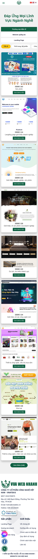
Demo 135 (19, 363)
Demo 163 (19, 89)
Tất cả (6, 46)
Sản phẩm (6, 519)
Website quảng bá (19, 35)
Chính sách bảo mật (28, 540)
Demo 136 (19, 409)
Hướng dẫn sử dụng (28, 528)
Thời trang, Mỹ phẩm (21, 46)
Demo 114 (19, 135)
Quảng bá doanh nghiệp (7, 529)
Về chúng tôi (25, 524)
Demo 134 (19, 317)
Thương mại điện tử (19, 29)
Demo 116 (19, 180)
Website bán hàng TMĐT (8, 536)
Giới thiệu (25, 519)
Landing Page (19, 40)
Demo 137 (19, 454)
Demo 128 (19, 226)
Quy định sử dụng (27, 536)
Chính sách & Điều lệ (28, 532)
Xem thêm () (19, 465)
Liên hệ (23, 545)
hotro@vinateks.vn (13, 505)
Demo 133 (19, 272)
